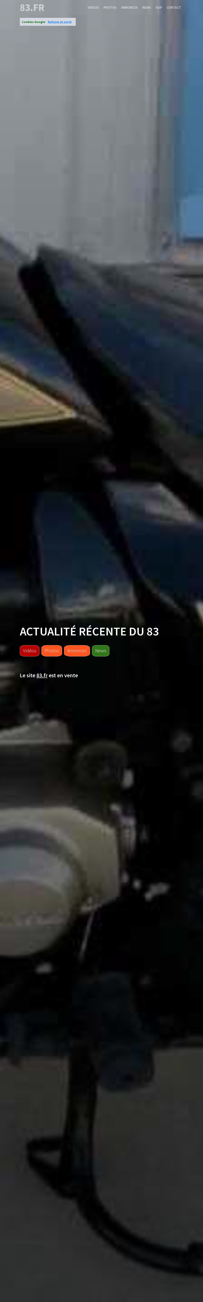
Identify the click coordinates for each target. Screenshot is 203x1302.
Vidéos (29, 650)
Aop (159, 7)
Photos (110, 7)
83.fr (32, 7)
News (146, 7)
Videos (93, 7)
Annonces (129, 7)
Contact (174, 7)
